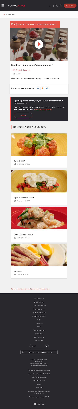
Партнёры (39, 323)
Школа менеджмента (39, 316)
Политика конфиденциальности (39, 370)
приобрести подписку (43, 109)
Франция (18, 271)
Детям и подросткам (39, 306)
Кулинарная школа (39, 313)
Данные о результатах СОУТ (39, 397)
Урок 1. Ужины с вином (23, 234)
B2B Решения (39, 337)
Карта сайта (39, 341)
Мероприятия (39, 302)
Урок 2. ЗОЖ (19, 161)
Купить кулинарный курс (20, 289)
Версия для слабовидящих (37, 352)
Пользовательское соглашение (39, 373)
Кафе (39, 320)
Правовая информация (39, 377)
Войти (69, 5)
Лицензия (39, 387)
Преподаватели (39, 330)
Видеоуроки (39, 334)
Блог (39, 327)
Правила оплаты (39, 380)
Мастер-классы (39, 309)
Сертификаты (39, 299)
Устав (39, 384)
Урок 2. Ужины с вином (24, 198)
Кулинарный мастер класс (39, 289)
